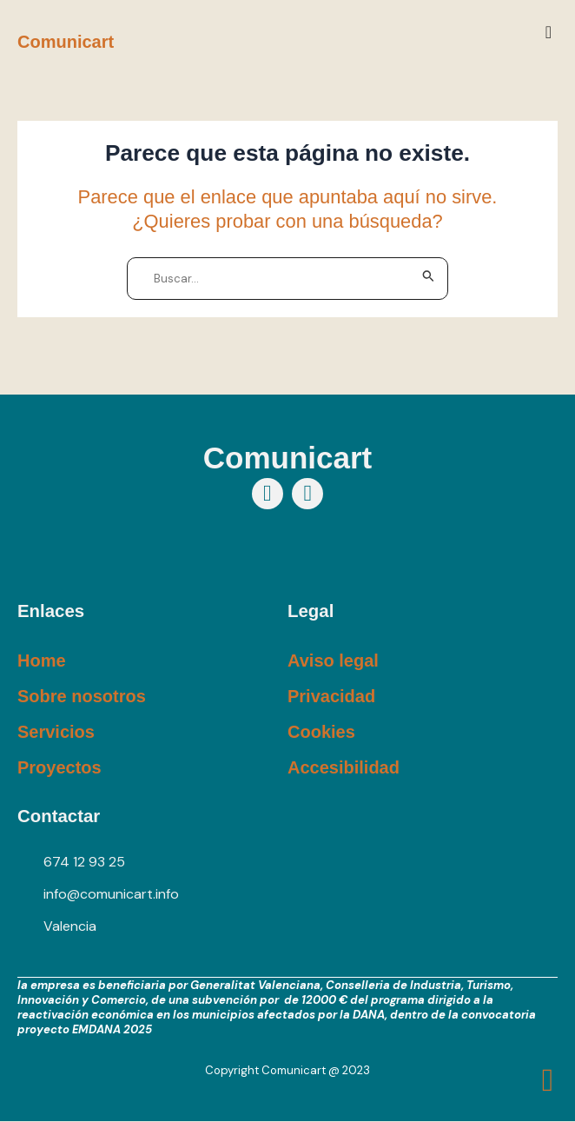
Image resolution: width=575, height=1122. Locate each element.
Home (41, 660)
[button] (548, 32)
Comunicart (65, 41)
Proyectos (59, 767)
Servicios (56, 731)
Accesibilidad (344, 767)
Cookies (321, 731)
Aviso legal (333, 660)
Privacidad (331, 696)
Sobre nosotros (81, 696)
